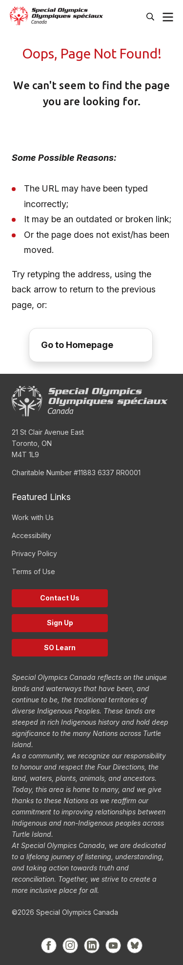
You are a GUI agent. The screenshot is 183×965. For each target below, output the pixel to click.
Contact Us (60, 598)
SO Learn (60, 647)
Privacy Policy (34, 553)
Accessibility (31, 535)
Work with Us (33, 517)
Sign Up (60, 622)
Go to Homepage (77, 345)
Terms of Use (33, 571)
